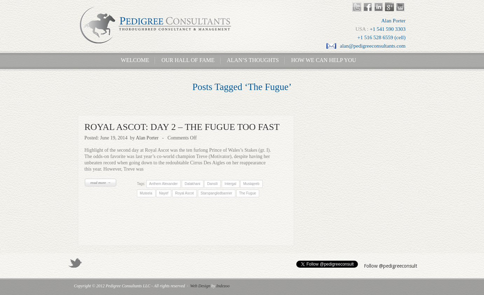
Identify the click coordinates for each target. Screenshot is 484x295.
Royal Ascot (184, 193)
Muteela (146, 193)
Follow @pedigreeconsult (390, 266)
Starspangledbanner (216, 193)
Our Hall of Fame (188, 60)
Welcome (133, 60)
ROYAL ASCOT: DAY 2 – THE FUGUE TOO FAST (181, 127)
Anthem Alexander (163, 184)
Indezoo (223, 285)
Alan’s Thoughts (253, 60)
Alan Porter (147, 137)
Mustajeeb (251, 184)
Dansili (212, 184)
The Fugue (247, 193)
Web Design (200, 285)
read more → (100, 182)
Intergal (230, 184)
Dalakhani (192, 184)
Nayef (163, 193)
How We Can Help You (321, 60)
